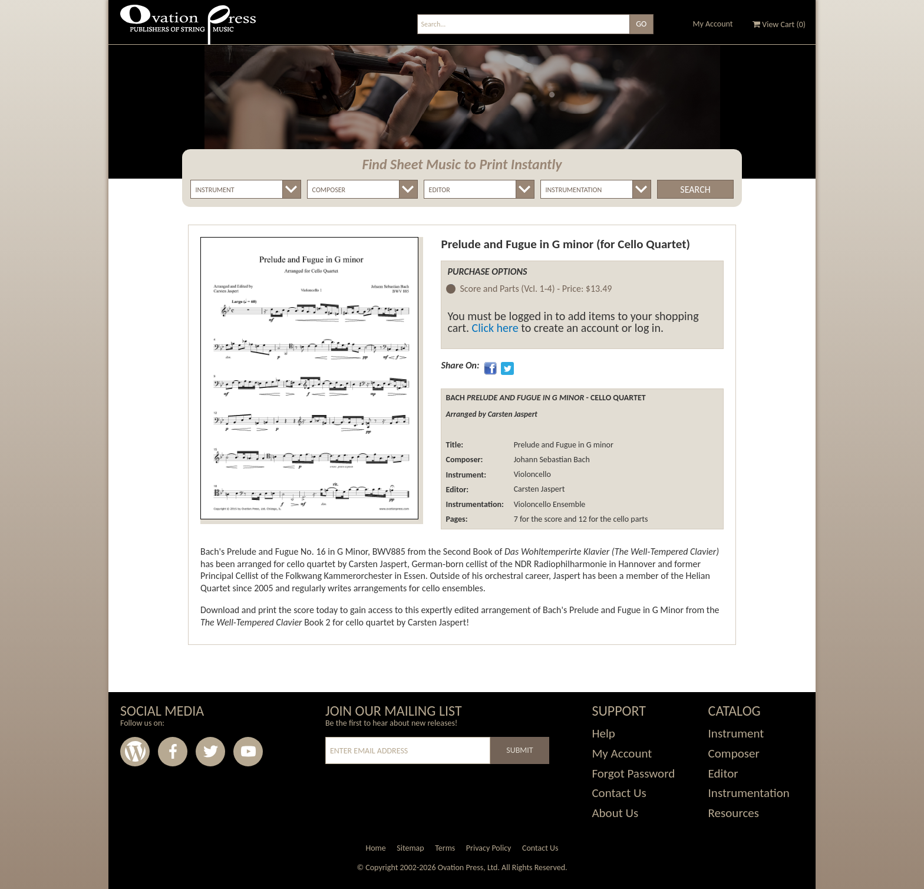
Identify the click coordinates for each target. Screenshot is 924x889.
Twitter (210, 751)
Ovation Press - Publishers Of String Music (188, 29)
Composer (734, 753)
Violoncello (531, 475)
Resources (733, 813)
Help (603, 733)
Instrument (736, 733)
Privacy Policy (489, 848)
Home (375, 848)
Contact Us (619, 793)
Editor (723, 773)
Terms (445, 848)
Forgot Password (633, 773)
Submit (519, 750)
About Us (615, 813)
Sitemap (410, 848)
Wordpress (135, 751)
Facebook (172, 751)
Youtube (248, 751)
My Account (713, 24)
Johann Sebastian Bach (550, 460)
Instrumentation (749, 793)
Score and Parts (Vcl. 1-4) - (536, 289)
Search (695, 189)
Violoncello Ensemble (548, 504)
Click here (495, 328)
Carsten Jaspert (538, 490)
